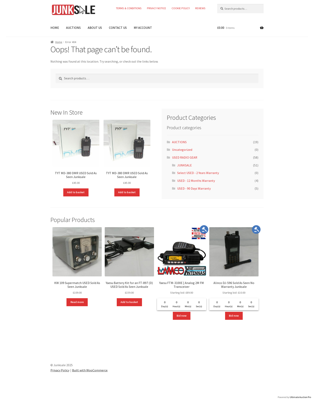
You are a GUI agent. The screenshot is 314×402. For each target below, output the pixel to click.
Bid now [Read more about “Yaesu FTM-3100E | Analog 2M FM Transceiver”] (181, 315)
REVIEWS (200, 8)
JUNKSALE (184, 165)
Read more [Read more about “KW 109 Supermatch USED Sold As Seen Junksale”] (77, 302)
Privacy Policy (59, 370)
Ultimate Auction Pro (300, 397)
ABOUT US (95, 28)
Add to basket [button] (76, 192)
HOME (54, 28)
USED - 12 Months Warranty (196, 181)
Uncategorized (182, 150)
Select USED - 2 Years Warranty (198, 173)
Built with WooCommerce (90, 370)
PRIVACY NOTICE (156, 8)
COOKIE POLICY (181, 8)
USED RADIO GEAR (184, 157)
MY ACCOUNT (143, 28)
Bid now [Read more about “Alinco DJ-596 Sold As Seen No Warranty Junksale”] (234, 315)
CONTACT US (118, 28)
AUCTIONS (73, 28)
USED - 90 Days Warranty (194, 188)
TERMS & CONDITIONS (129, 8)
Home (58, 42)
